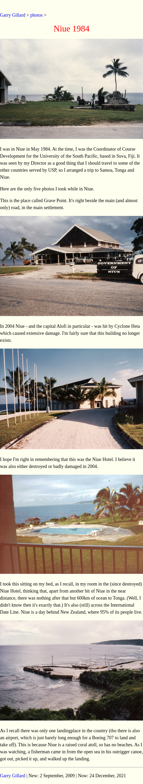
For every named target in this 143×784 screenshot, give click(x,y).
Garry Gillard (12, 15)
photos (36, 15)
